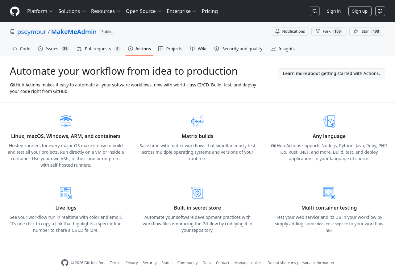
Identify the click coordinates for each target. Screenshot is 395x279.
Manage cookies (248, 262)
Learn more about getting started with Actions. (331, 73)
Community (187, 262)
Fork (329, 31)
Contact (222, 262)
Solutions (72, 11)
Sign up (360, 11)
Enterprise (182, 11)
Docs (206, 262)
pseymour (31, 31)
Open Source (144, 11)
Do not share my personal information (301, 262)
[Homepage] (15, 11)
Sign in (334, 11)
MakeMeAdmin (74, 31)
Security (150, 262)
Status (167, 262)
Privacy (132, 262)
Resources (106, 11)
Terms (115, 262)
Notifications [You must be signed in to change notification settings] (290, 31)
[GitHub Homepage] (65, 263)
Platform (40, 11)
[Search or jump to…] (314, 11)
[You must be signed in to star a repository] (367, 31)
